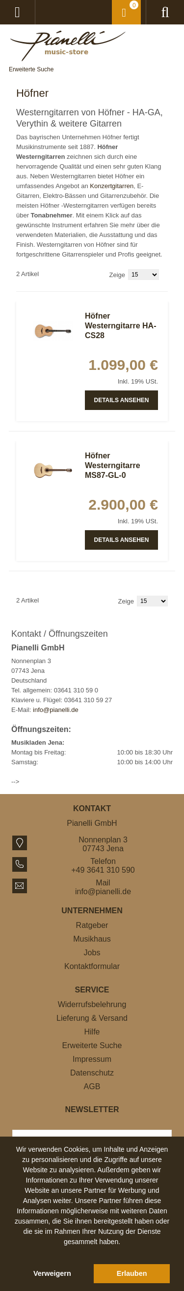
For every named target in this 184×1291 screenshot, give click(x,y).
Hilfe (92, 1032)
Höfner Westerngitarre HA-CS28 (121, 326)
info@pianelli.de (56, 709)
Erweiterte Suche (31, 69)
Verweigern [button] (52, 1273)
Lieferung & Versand (92, 1018)
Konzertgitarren (111, 186)
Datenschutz (92, 1073)
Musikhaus (91, 939)
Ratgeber (92, 925)
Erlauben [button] (132, 1273)
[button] (92, 1252)
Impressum (92, 1059)
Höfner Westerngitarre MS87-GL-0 (112, 465)
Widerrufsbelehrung (92, 1004)
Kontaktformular (92, 966)
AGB (92, 1086)
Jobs (92, 952)
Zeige (117, 275)
